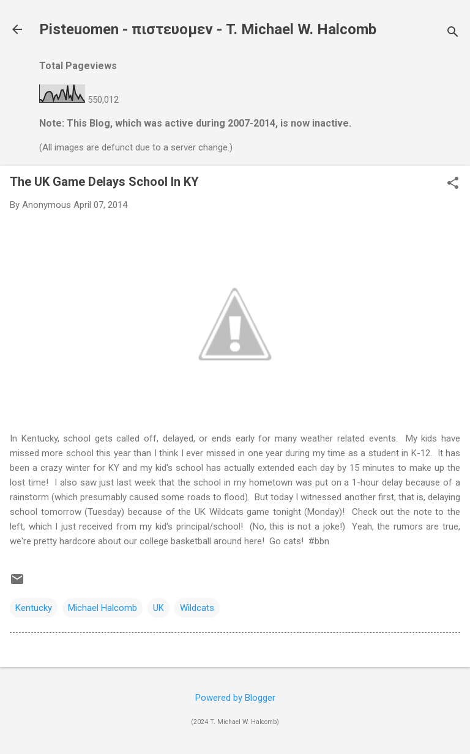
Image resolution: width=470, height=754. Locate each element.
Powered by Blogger (235, 697)
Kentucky (33, 607)
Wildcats (197, 607)
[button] (453, 184)
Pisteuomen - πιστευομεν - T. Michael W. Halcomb (207, 29)
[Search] (453, 33)
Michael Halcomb (102, 607)
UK (158, 607)
